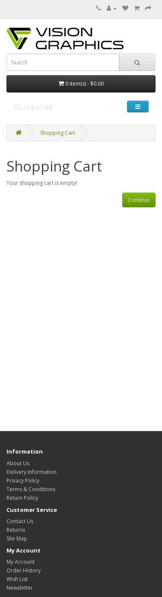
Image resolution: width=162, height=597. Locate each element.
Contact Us (19, 521)
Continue (139, 199)
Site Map (16, 538)
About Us (17, 463)
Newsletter (19, 587)
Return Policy (22, 498)
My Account (20, 561)
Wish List (17, 579)
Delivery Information (31, 472)
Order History (23, 570)
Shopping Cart (57, 133)
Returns (15, 529)
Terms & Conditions (30, 489)
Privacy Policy (22, 480)
